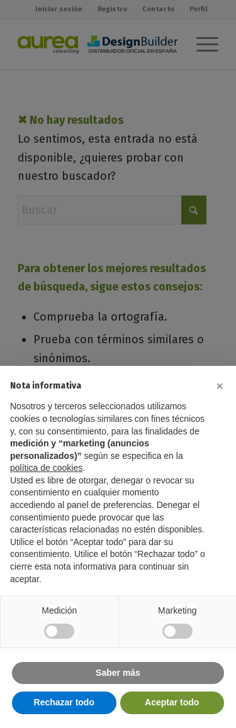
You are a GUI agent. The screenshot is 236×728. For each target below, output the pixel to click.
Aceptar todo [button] (172, 702)
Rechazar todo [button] (64, 702)
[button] (220, 386)
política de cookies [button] (46, 468)
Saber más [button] (118, 673)
